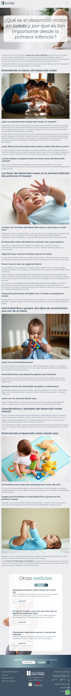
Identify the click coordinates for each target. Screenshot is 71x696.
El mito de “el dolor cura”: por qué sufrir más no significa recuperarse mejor (35, 612)
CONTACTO (42, 662)
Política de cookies (7, 678)
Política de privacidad (8, 681)
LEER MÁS (22, 601)
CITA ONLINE (28, 662)
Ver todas (41, 585)
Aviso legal (5, 675)
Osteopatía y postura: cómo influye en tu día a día (34, 591)
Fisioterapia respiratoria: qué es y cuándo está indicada (34, 633)
